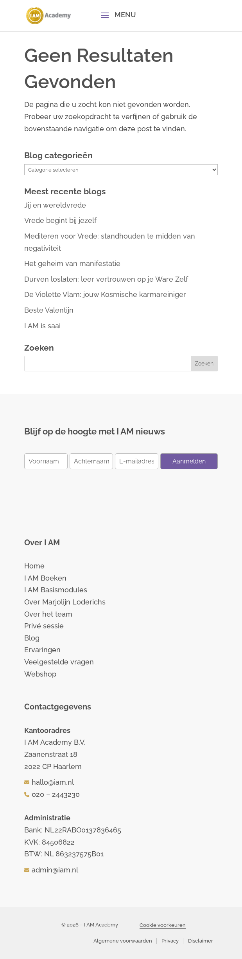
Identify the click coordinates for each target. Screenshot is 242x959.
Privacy (170, 941)
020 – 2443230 (56, 794)
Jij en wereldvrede (55, 205)
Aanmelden (189, 461)
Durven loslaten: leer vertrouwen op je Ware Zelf (106, 279)
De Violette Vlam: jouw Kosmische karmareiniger (105, 294)
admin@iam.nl (55, 870)
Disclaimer (200, 941)
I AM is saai (42, 326)
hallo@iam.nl (53, 782)
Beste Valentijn (48, 310)
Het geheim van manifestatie (72, 263)
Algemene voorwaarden (122, 941)
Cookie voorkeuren (163, 925)
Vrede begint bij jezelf (60, 220)
